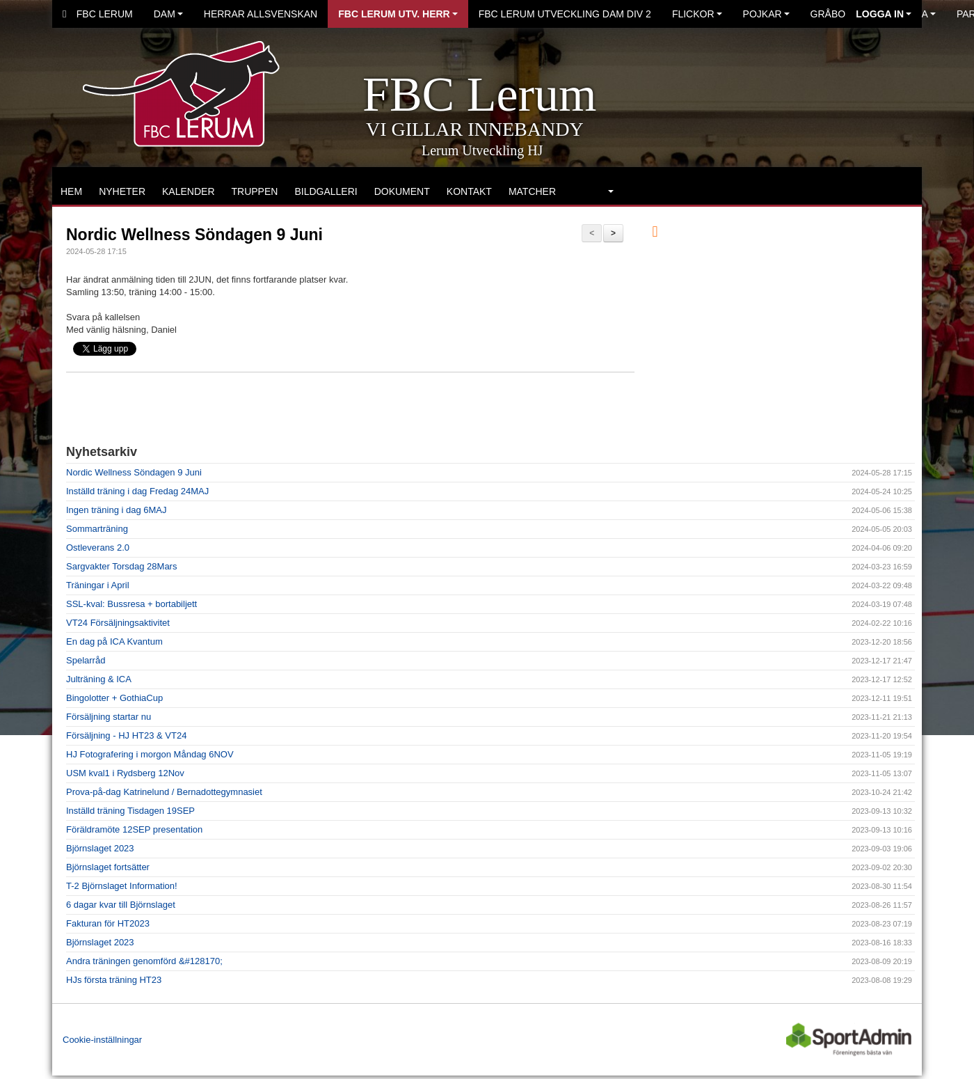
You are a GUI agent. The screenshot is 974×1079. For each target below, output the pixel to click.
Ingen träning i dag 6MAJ (116, 510)
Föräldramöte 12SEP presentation (134, 829)
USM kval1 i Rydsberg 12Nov (125, 773)
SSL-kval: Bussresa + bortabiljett (131, 604)
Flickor (697, 13)
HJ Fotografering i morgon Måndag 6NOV (150, 754)
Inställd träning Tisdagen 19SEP (130, 810)
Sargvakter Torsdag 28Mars (121, 566)
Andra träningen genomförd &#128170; (144, 961)
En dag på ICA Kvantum (114, 641)
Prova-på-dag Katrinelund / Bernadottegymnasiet (164, 792)
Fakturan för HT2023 (108, 923)
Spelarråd (85, 660)
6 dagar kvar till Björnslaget (120, 904)
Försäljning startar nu (108, 716)
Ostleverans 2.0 (97, 547)
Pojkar (766, 13)
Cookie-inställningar (102, 1039)
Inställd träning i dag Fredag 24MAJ (137, 491)
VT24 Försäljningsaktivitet (118, 622)
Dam (168, 13)
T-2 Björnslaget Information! (121, 886)
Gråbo (832, 13)
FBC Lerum (98, 13)
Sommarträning (97, 528)
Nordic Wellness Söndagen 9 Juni (194, 235)
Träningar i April (97, 585)
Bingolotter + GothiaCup (114, 698)
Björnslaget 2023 (100, 848)
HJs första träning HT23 (113, 980)
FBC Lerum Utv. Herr (398, 13)
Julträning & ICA (98, 679)
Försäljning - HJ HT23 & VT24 (126, 735)
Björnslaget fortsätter (108, 867)
